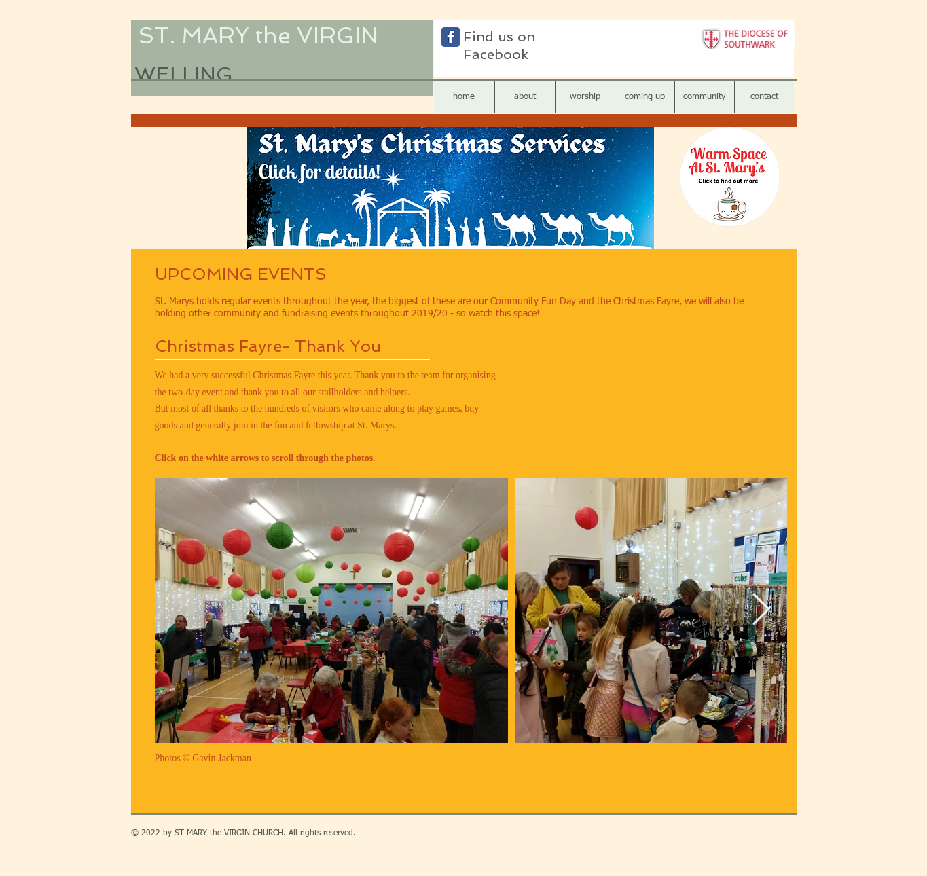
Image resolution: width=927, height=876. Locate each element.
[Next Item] (761, 611)
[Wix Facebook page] (450, 37)
